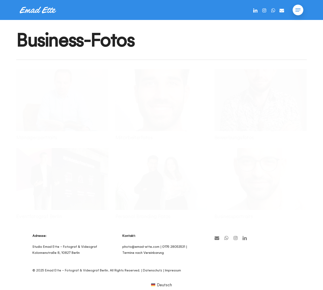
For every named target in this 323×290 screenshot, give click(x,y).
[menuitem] (161, 284)
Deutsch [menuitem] (164, 285)
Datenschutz (152, 270)
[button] (298, 10)
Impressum (173, 270)
